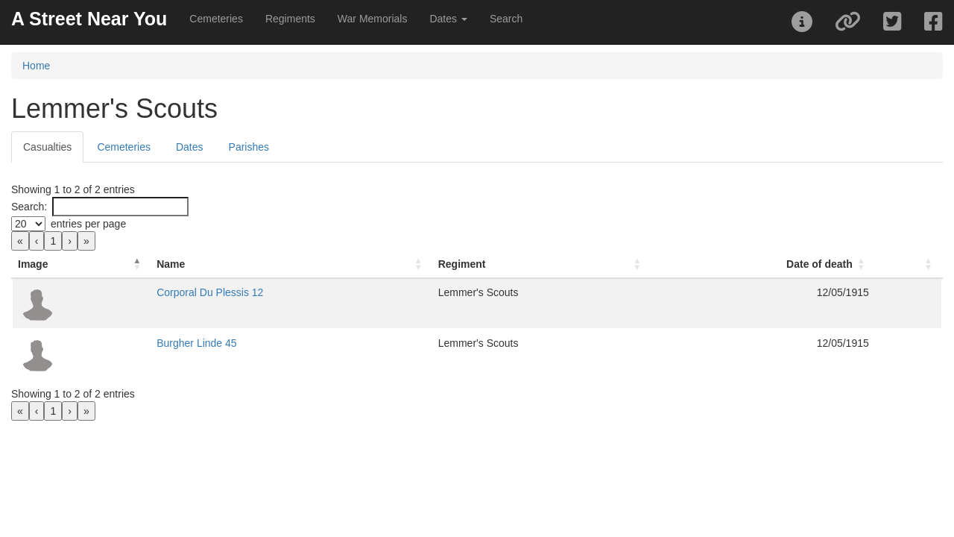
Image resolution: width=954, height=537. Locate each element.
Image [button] (33, 264)
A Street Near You (89, 18)
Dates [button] (448, 19)
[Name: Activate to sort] (296, 264)
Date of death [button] (794, 264)
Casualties (47, 147)
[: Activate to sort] (895, 264)
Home (36, 66)
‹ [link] (37, 241)
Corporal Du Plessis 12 (262, 292)
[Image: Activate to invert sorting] (107, 264)
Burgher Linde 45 (249, 343)
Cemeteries (216, 19)
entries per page (88, 224)
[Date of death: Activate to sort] (744, 264)
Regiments (290, 19)
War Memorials (373, 19)
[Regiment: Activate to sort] (514, 264)
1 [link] (53, 241)
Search (506, 19)
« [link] (20, 241)
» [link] (86, 241)
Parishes (249, 147)
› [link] (70, 241)
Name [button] (223, 264)
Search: (29, 207)
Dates (189, 147)
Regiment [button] (419, 264)
